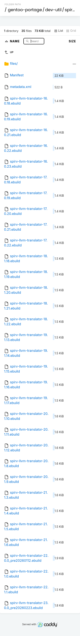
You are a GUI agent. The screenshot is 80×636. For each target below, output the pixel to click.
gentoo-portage (25, 10)
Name (15, 41)
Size (72, 41)
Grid (71, 31)
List (58, 31)
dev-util (53, 10)
